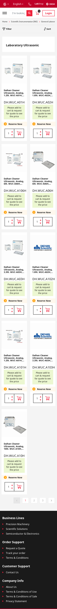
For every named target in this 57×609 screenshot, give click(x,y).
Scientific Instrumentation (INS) (24, 21)
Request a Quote (15, 548)
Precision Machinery (17, 524)
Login (48, 13)
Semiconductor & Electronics (22, 533)
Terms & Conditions (17, 557)
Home (4, 21)
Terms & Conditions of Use (21, 591)
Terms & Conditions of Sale (21, 596)
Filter (8, 28)
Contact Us (12, 572)
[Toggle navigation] (5, 12)
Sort (48, 28)
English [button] (17, 4)
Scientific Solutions (17, 529)
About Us (11, 587)
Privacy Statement (16, 601)
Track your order (15, 553)
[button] (6, 4)
